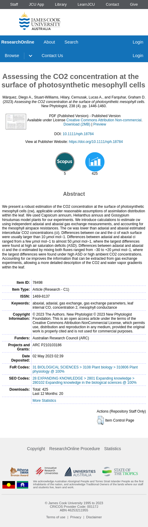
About (49, 42)
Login (138, 42)
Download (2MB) (77, 124)
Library (61, 4)
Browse (12, 55)
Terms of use (55, 517)
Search (71, 42)
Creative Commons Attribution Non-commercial (103, 120)
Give (134, 4)
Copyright (36, 448)
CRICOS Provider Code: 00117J (74, 506)
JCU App (36, 4)
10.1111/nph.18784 (78, 134)
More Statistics (44, 400)
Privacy (75, 517)
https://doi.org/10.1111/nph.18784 (96, 142)
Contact (112, 4)
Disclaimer (94, 517)
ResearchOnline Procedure (74, 448)
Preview (99, 124)
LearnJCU (86, 4)
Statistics (112, 448)
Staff (14, 4)
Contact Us (52, 55)
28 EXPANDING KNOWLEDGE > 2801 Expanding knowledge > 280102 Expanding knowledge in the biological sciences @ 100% (84, 380)
